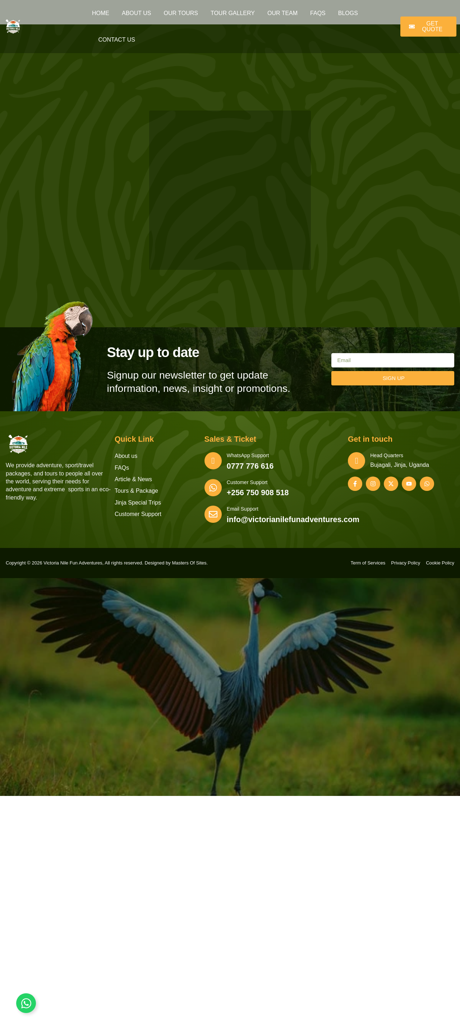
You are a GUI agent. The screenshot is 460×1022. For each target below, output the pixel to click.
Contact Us (116, 40)
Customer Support (250, 483)
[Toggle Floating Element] (26, 1003)
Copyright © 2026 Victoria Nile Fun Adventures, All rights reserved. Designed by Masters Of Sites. (107, 565)
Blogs (348, 13)
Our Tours (181, 13)
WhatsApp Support (251, 456)
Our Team (282, 13)
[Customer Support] (214, 490)
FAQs (318, 13)
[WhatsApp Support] (214, 463)
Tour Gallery (233, 13)
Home (100, 13)
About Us (136, 13)
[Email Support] (214, 517)
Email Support (245, 510)
